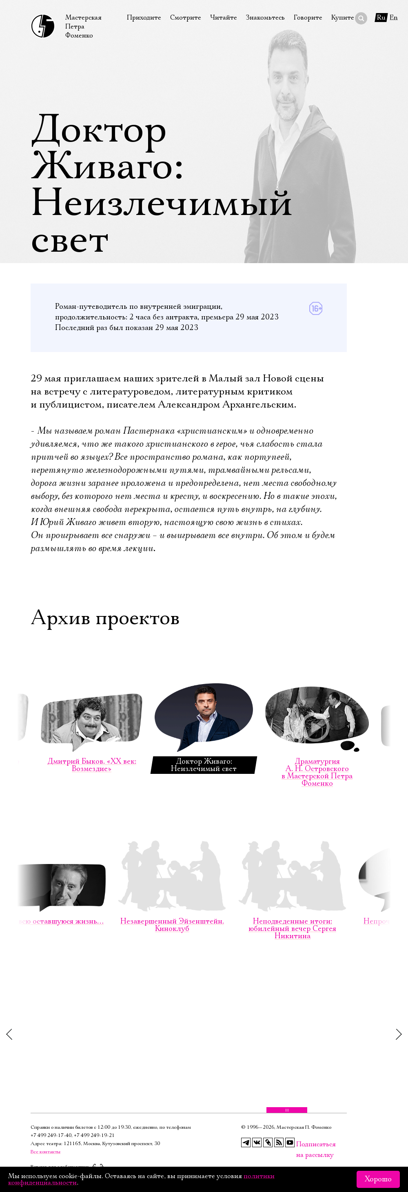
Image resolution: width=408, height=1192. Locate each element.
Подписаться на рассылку (301, 1144)
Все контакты (45, 1152)
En (394, 17)
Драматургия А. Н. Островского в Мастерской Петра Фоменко (317, 708)
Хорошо (378, 1179)
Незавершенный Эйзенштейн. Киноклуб (172, 861)
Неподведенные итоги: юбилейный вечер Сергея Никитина (292, 865)
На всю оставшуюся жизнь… (55, 857)
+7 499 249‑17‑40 (51, 1135)
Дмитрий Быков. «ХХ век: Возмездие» (91, 701)
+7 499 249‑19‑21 (94, 1135)
